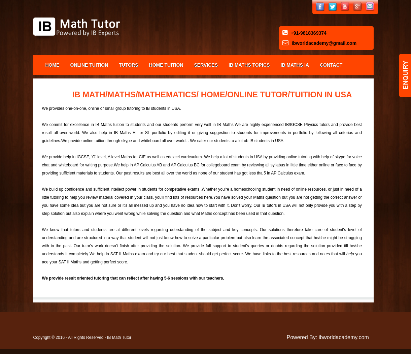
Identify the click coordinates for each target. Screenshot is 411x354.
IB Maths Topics (249, 65)
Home (52, 65)
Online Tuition (89, 65)
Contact (331, 65)
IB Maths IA (294, 65)
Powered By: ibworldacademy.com (328, 337)
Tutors (128, 65)
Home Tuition (166, 65)
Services (206, 65)
